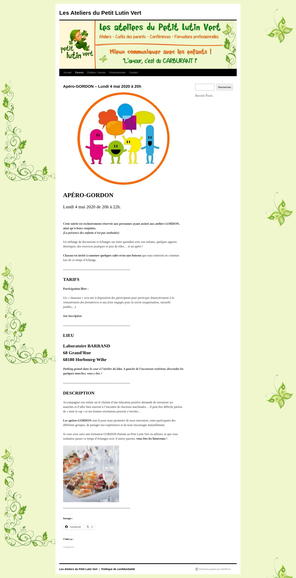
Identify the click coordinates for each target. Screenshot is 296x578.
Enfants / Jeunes (96, 72)
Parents (79, 72)
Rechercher (224, 87)
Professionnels (117, 72)
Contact (133, 72)
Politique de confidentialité (118, 569)
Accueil (67, 72)
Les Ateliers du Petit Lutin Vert (100, 13)
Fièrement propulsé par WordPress (214, 569)
